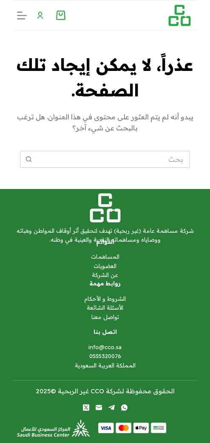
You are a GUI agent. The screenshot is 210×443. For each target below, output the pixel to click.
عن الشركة (105, 274)
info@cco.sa (105, 347)
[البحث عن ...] (113, 159)
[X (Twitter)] (86, 407)
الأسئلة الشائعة (105, 307)
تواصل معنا (105, 316)
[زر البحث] (28, 159)
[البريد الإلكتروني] (99, 407)
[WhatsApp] (124, 407)
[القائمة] (22, 15)
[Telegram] (111, 407)
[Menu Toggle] (40, 15)
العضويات (105, 265)
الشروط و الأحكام (105, 298)
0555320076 (105, 356)
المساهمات (105, 256)
